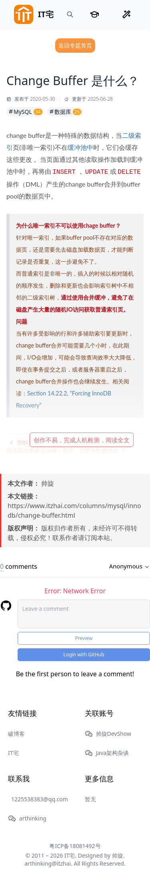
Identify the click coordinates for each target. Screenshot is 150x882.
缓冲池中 (80, 147)
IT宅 (13, 753)
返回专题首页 (75, 45)
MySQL (25, 111)
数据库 (65, 111)
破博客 (16, 733)
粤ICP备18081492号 (74, 846)
